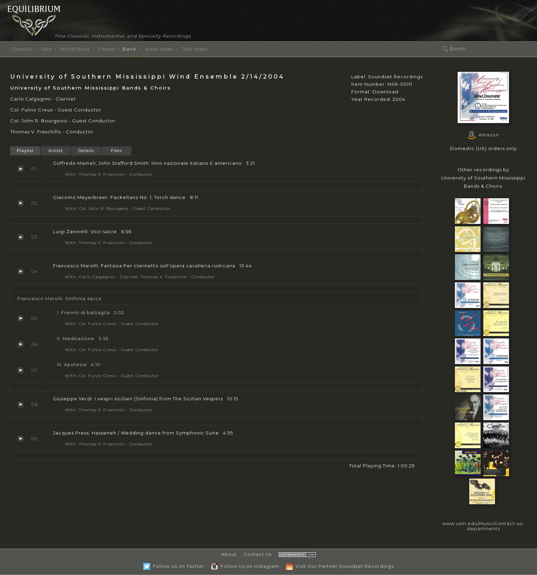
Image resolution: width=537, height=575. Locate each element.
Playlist (25, 150)
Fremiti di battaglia (20, 318)
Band (129, 49)
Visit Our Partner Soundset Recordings (340, 566)
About (229, 554)
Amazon (483, 134)
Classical (22, 49)
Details (86, 150)
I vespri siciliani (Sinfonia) (20, 404)
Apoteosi (20, 370)
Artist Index (159, 49)
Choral (106, 49)
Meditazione (20, 344)
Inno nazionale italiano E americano (20, 169)
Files (116, 150)
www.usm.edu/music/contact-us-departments (483, 526)
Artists (55, 150)
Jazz (46, 49)
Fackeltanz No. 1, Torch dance (20, 203)
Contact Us (258, 554)
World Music (75, 49)
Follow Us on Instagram (245, 566)
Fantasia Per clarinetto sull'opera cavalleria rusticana (20, 271)
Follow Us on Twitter (173, 566)
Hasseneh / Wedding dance (20, 439)
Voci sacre (20, 237)
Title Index (195, 49)
